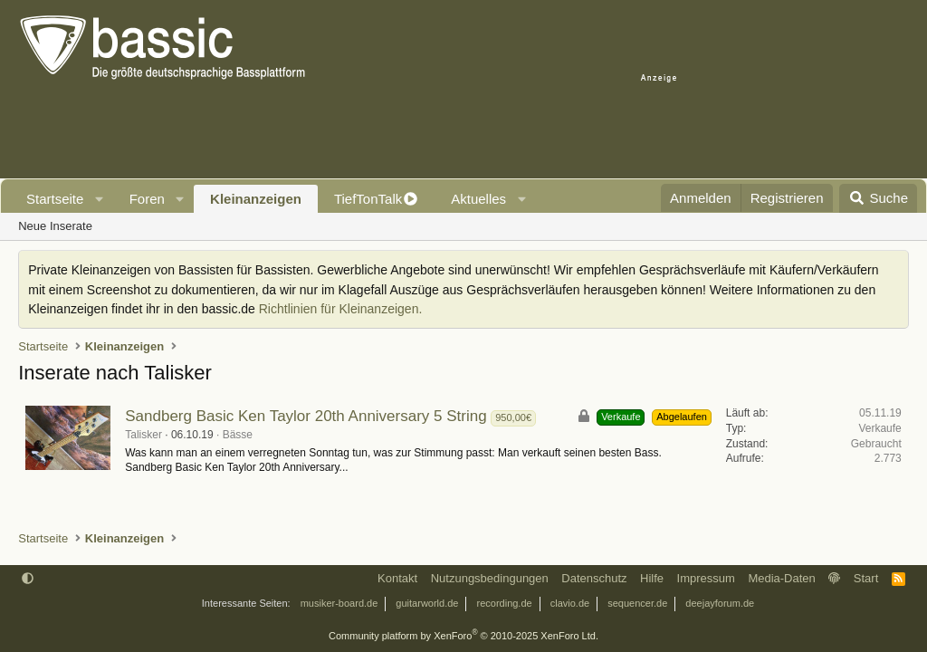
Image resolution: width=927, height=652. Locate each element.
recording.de (504, 603)
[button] (99, 199)
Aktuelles (478, 198)
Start (866, 578)
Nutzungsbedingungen (490, 578)
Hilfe (652, 578)
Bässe (238, 434)
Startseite (54, 198)
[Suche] (878, 198)
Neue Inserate (55, 226)
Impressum (706, 578)
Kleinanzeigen (255, 198)
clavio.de (569, 603)
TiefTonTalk (368, 198)
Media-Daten (781, 578)
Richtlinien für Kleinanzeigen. (341, 309)
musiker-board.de (339, 603)
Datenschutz (593, 578)
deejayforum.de (719, 603)
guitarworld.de (427, 603)
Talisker (143, 434)
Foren (147, 198)
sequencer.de (637, 603)
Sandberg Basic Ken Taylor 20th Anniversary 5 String (305, 416)
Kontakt (397, 578)
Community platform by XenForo (463, 635)
